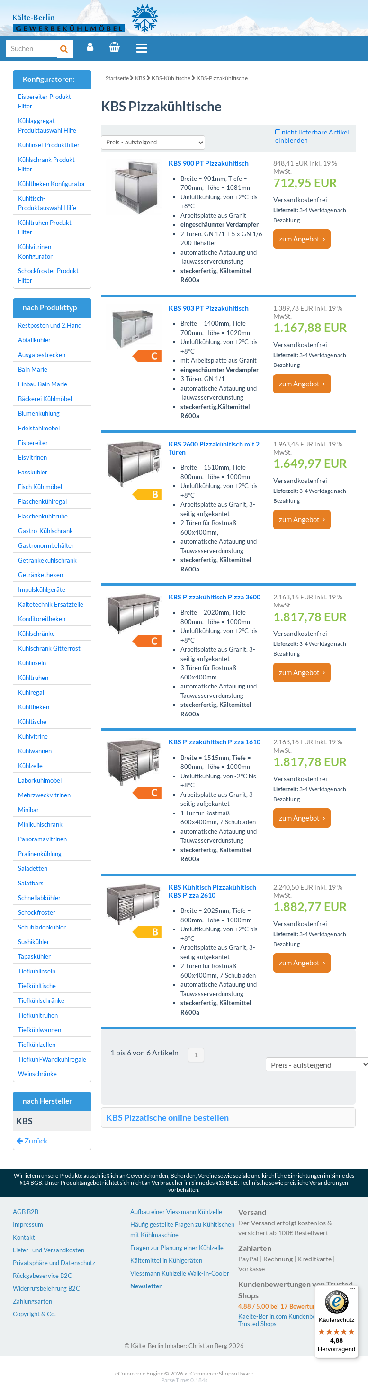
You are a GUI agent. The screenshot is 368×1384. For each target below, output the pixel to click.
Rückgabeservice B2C (42, 1275)
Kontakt (24, 1237)
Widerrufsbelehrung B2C (46, 1288)
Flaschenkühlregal (42, 501)
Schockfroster (36, 912)
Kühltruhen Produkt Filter (45, 227)
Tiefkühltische (37, 986)
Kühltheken (33, 707)
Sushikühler (33, 942)
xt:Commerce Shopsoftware (218, 1373)
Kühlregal (31, 692)
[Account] (90, 46)
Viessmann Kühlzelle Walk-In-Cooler (179, 1273)
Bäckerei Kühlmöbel (45, 398)
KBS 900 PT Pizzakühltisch (209, 163)
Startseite (117, 77)
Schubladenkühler (42, 927)
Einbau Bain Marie (42, 384)
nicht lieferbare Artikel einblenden (312, 136)
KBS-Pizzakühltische (222, 77)
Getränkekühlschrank (47, 560)
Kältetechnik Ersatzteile (50, 604)
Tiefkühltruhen (38, 1015)
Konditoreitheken (41, 619)
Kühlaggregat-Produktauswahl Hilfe (47, 125)
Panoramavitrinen (42, 839)
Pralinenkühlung (40, 853)
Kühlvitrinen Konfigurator (35, 251)
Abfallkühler (34, 340)
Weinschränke (37, 1074)
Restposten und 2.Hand (49, 325)
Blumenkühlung (39, 413)
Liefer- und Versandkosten (48, 1250)
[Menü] (353, 1290)
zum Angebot (302, 238)
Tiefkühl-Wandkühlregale (52, 1059)
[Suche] (32, 48)
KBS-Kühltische (171, 77)
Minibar (28, 809)
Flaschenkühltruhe (43, 516)
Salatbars (31, 883)
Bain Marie (32, 369)
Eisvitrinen (32, 457)
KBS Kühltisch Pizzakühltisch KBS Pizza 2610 (212, 891)
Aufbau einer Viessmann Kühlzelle (176, 1211)
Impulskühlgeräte (41, 589)
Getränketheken (40, 575)
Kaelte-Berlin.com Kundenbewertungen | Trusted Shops (293, 1320)
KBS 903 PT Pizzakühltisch (209, 308)
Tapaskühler (34, 956)
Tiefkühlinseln (36, 971)
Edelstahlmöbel (39, 428)
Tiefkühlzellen (36, 1044)
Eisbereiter (33, 442)
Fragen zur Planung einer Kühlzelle (177, 1247)
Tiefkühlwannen (39, 1030)
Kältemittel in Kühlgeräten (166, 1260)
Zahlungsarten (32, 1301)
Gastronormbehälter (46, 545)
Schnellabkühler (39, 898)
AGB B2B (25, 1211)
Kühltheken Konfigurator (51, 184)
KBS (140, 77)
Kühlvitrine (33, 736)
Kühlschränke (36, 633)
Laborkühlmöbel (40, 780)
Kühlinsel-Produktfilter (49, 145)
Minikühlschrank (40, 824)
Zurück (31, 1140)
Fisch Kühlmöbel (40, 487)
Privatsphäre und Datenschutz (54, 1263)
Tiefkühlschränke (41, 1000)
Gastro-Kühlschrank (45, 531)
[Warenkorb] (114, 46)
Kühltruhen (33, 677)
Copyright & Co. (34, 1314)
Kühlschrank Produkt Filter (46, 164)
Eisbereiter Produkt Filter (44, 101)
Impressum (28, 1224)
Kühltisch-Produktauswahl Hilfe (47, 203)
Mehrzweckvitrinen (44, 795)
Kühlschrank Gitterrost (49, 648)
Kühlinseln (32, 663)
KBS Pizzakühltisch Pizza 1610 (214, 742)
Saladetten (32, 868)
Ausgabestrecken (41, 354)
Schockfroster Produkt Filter (48, 275)
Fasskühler (32, 472)
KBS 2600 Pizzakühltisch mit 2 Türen (214, 448)
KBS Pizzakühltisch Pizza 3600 (214, 597)
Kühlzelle (30, 765)
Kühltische (32, 721)
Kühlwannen (35, 751)
